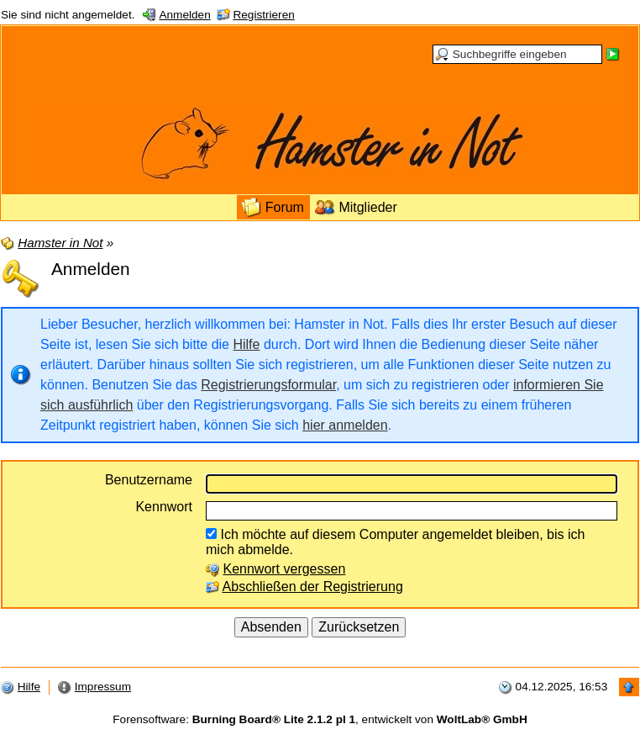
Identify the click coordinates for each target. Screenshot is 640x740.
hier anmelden (344, 425)
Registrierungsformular (268, 385)
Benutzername (148, 480)
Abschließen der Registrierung (313, 586)
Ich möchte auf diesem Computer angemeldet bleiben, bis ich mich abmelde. (395, 542)
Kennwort (163, 507)
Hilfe (246, 344)
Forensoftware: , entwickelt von (320, 719)
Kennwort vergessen (284, 569)
